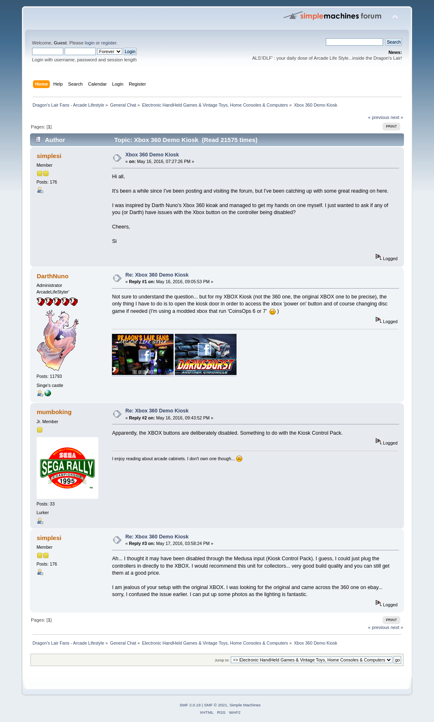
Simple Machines (245, 705)
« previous (379, 117)
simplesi (49, 155)
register (108, 42)
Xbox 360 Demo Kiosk (152, 155)
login (90, 42)
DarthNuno (52, 275)
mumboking (54, 411)
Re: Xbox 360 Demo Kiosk (157, 275)
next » (396, 117)
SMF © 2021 (215, 705)
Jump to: (222, 660)
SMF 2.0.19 (190, 705)
